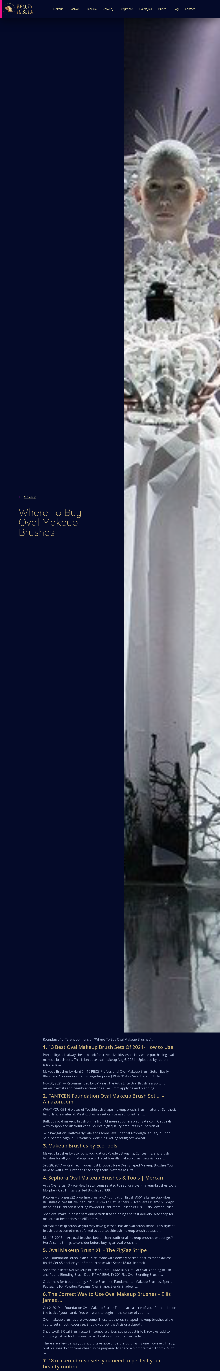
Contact (190, 9)
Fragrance (126, 9)
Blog (176, 9)
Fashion (74, 9)
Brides (162, 9)
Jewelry (108, 9)
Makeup (58, 9)
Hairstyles (145, 9)
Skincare (91, 9)
